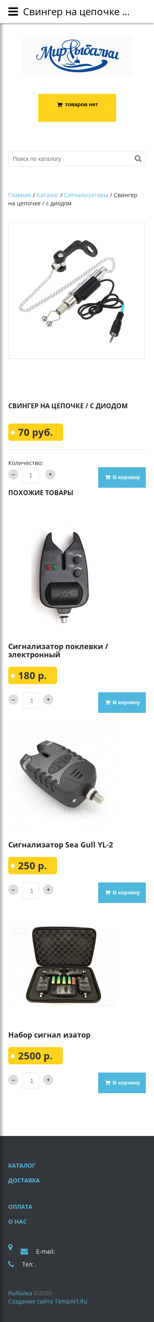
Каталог (48, 195)
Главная (19, 195)
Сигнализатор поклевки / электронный (58, 650)
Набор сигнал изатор (49, 1035)
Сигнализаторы (86, 195)
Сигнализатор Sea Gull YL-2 (60, 845)
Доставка (24, 1180)
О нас (17, 1221)
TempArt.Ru (71, 1301)
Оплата (20, 1206)
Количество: (25, 463)
